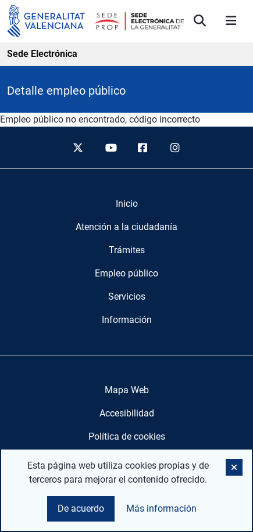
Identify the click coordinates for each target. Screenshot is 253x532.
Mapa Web (127, 390)
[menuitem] (126, 203)
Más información (161, 508)
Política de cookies (126, 436)
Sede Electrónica (42, 53)
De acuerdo (81, 508)
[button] (234, 467)
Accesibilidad (126, 413)
